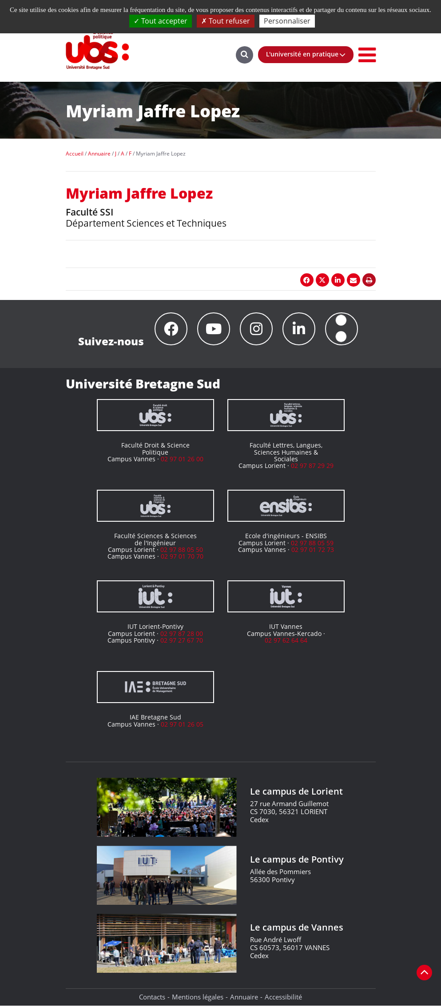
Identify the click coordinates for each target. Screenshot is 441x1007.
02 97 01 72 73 (312, 550)
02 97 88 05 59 (312, 544)
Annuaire (244, 998)
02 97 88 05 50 (181, 550)
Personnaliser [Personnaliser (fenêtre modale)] (287, 21)
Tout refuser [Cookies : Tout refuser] (225, 21)
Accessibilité (283, 998)
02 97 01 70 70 (182, 557)
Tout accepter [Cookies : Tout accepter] (160, 21)
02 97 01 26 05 (182, 725)
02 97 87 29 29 (312, 467)
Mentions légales (197, 998)
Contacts (152, 998)
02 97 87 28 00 (181, 634)
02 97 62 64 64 (286, 641)
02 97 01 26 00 (182, 460)
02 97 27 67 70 (181, 641)
